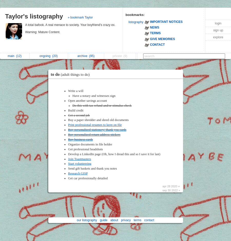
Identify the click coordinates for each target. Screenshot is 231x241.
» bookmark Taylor (80, 17)
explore (218, 37)
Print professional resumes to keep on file (95, 125)
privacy (126, 220)
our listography (87, 220)
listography (136, 22)
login (218, 23)
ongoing (49, 56)
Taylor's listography (34, 16)
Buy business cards (80, 139)
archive (86, 56)
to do (71, 74)
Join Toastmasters (79, 159)
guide (103, 220)
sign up (218, 30)
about (114, 220)
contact (149, 220)
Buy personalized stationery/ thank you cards (97, 130)
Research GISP (78, 173)
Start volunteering (79, 163)
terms (137, 220)
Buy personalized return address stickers (94, 134)
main (15, 56)
